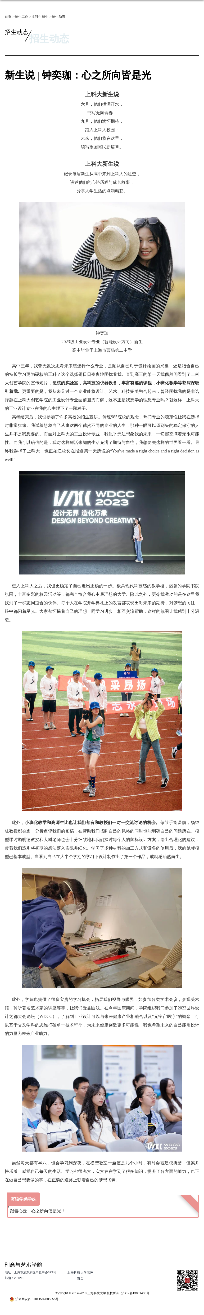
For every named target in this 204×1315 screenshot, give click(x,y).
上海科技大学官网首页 (80, 1275)
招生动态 (58, 16)
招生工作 (21, 16)
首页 (8, 16)
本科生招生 (40, 16)
